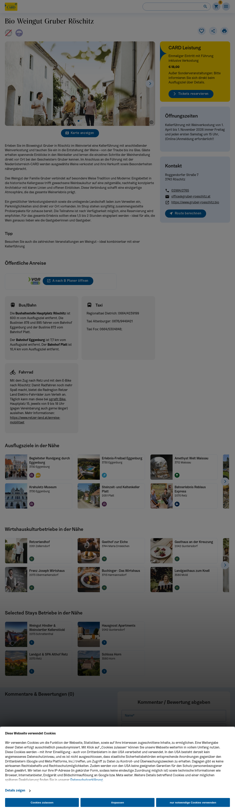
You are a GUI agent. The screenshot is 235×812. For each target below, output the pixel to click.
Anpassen (117, 802)
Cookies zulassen (42, 802)
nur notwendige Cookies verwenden (193, 802)
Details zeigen (15, 790)
